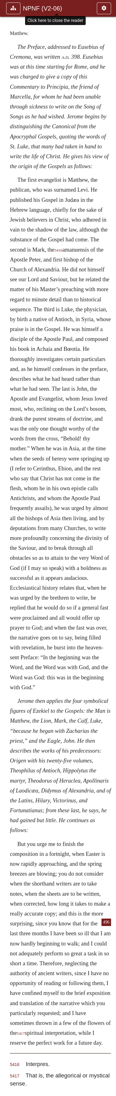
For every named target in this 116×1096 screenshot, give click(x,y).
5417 (21, 1033)
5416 (58, 250)
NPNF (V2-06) (42, 8)
